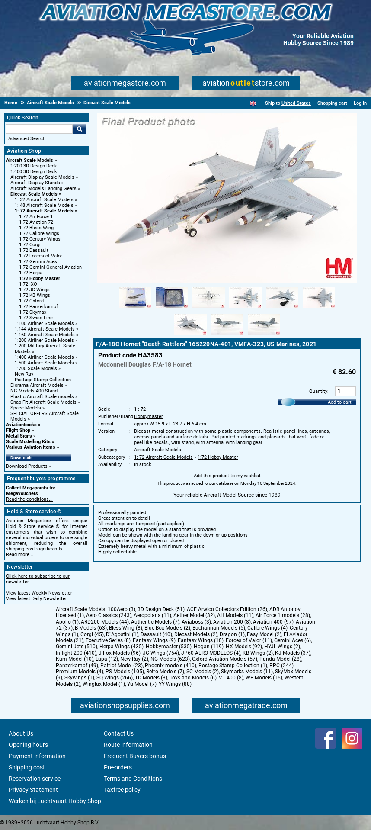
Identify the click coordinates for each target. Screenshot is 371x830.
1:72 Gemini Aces (38, 261)
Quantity (318, 391)
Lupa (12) (107, 659)
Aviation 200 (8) (232, 622)
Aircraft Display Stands (35, 183)
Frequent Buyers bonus (135, 756)
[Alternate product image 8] (227, 335)
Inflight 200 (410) (76, 653)
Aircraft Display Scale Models (42, 177)
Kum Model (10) (74, 659)
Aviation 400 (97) (273, 622)
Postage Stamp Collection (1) (232, 666)
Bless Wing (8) (125, 628)
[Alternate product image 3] (208, 309)
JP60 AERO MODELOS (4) (210, 653)
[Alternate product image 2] (172, 309)
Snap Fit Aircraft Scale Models (43, 402)
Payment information (37, 756)
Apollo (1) (67, 622)
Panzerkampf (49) (77, 666)
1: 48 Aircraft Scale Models (44, 205)
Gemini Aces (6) (292, 640)
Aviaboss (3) (196, 622)
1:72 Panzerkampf (38, 306)
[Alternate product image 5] (282, 309)
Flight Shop (18, 430)
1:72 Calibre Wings (39, 233)
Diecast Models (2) (195, 634)
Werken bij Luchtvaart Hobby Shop (55, 801)
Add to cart (340, 402)
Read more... (19, 554)
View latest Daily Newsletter (36, 599)
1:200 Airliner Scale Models (44, 340)
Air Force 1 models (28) (283, 615)
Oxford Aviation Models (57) (224, 659)
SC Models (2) (202, 672)
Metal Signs (19, 436)
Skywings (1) (79, 678)
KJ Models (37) (292, 653)
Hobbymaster (148, 416)
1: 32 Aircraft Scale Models (44, 200)
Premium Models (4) (79, 672)
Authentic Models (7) (155, 622)
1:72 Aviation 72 (36, 222)
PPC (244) (281, 666)
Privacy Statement (33, 789)
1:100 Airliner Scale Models (44, 323)
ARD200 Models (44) (105, 622)
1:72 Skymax (32, 312)
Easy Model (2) (264, 634)
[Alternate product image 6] (319, 309)
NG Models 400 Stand (34, 391)
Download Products (27, 466)
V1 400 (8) (231, 678)
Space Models (25, 408)
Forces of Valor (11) (249, 640)
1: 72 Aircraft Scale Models (44, 211)
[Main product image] (227, 282)
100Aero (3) (121, 609)
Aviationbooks (21, 425)
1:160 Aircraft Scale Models (45, 335)
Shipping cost (27, 767)
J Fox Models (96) (120, 653)
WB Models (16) (264, 678)
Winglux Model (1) (104, 684)
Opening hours (28, 744)
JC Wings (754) (161, 653)
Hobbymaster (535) (169, 646)
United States (296, 103)
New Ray (24, 374)
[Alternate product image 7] (190, 335)
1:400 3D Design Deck (33, 171)
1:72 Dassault (33, 250)
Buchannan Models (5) (218, 628)
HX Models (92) (244, 646)
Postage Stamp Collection (43, 380)
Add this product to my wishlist (227, 476)
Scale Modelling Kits (28, 441)
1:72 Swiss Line (36, 318)
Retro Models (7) (165, 672)
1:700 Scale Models (36, 368)
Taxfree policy (122, 789)
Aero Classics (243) (108, 615)
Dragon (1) (232, 634)
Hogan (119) (209, 646)
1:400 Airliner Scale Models (44, 357)
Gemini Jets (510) (76, 646)
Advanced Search (26, 139)
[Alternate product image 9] (264, 335)
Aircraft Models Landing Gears (43, 188)
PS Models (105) (125, 672)
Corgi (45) (92, 634)
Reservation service (35, 778)
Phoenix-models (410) (170, 666)
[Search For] (39, 129)
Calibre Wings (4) (267, 628)
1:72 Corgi (30, 245)
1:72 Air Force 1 (36, 216)
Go (79, 129)
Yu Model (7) (142, 684)
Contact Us (119, 733)
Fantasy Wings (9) (154, 640)
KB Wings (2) (258, 653)
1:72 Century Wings (40, 239)
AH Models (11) (235, 615)
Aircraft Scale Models (29, 160)
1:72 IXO (28, 284)
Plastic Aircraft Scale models (42, 396)
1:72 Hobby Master (39, 278)
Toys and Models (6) (193, 678)
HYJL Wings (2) (282, 646)
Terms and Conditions (133, 778)
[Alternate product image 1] (135, 309)
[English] (253, 103)
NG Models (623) (170, 659)
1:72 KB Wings (34, 295)
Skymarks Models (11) (247, 672)
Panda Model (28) (280, 659)
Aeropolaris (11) (152, 615)
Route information (128, 744)
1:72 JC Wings (34, 290)
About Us (21, 733)
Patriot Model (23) (121, 666)
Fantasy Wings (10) (201, 640)
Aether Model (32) (194, 615)
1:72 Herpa (30, 273)
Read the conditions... (29, 499)
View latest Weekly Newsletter (39, 593)
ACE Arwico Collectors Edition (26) (227, 609)
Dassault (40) (156, 634)
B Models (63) (91, 628)
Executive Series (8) (108, 640)
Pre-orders (118, 767)
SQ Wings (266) (114, 678)
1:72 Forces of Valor (40, 256)
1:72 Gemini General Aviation (50, 267)
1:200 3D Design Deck (33, 166)
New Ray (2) (134, 659)
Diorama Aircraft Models (37, 385)
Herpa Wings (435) (121, 646)
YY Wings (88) (175, 684)
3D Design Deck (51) (161, 609)
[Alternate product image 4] (245, 309)
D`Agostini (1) (122, 634)
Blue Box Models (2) (167, 628)
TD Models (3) (151, 678)
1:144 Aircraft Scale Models (45, 329)
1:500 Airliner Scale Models (44, 363)
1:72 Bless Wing (36, 228)
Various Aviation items (30, 447)
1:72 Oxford (31, 301)
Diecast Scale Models (34, 194)
